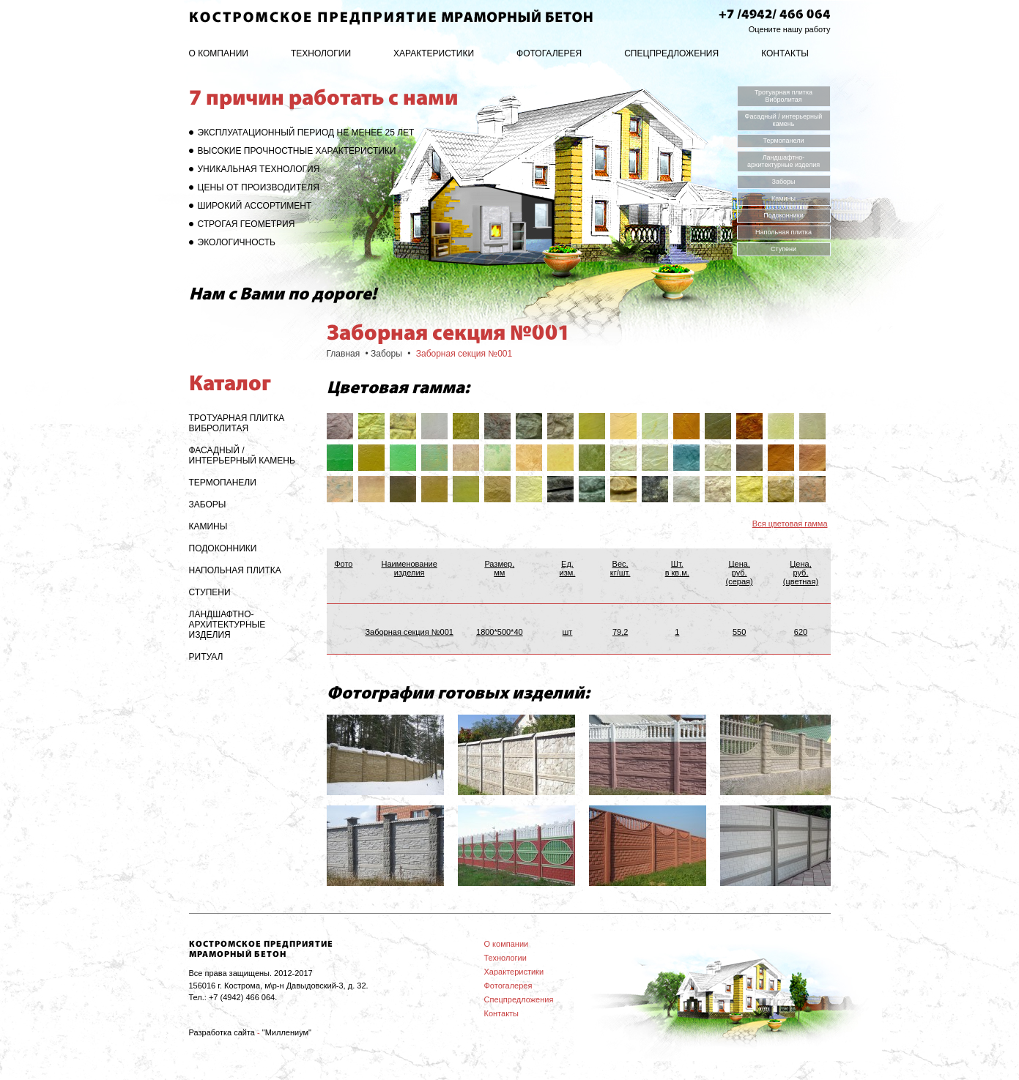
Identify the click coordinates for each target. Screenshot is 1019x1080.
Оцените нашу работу (790, 29)
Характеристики (433, 53)
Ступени (783, 249)
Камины (783, 198)
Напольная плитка (783, 232)
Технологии (321, 53)
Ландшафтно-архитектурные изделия (783, 161)
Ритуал (206, 657)
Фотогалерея (549, 53)
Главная (343, 354)
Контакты (785, 53)
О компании (218, 53)
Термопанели (783, 140)
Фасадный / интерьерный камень (784, 120)
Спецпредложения (671, 53)
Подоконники (783, 215)
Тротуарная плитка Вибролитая (783, 96)
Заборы (783, 181)
